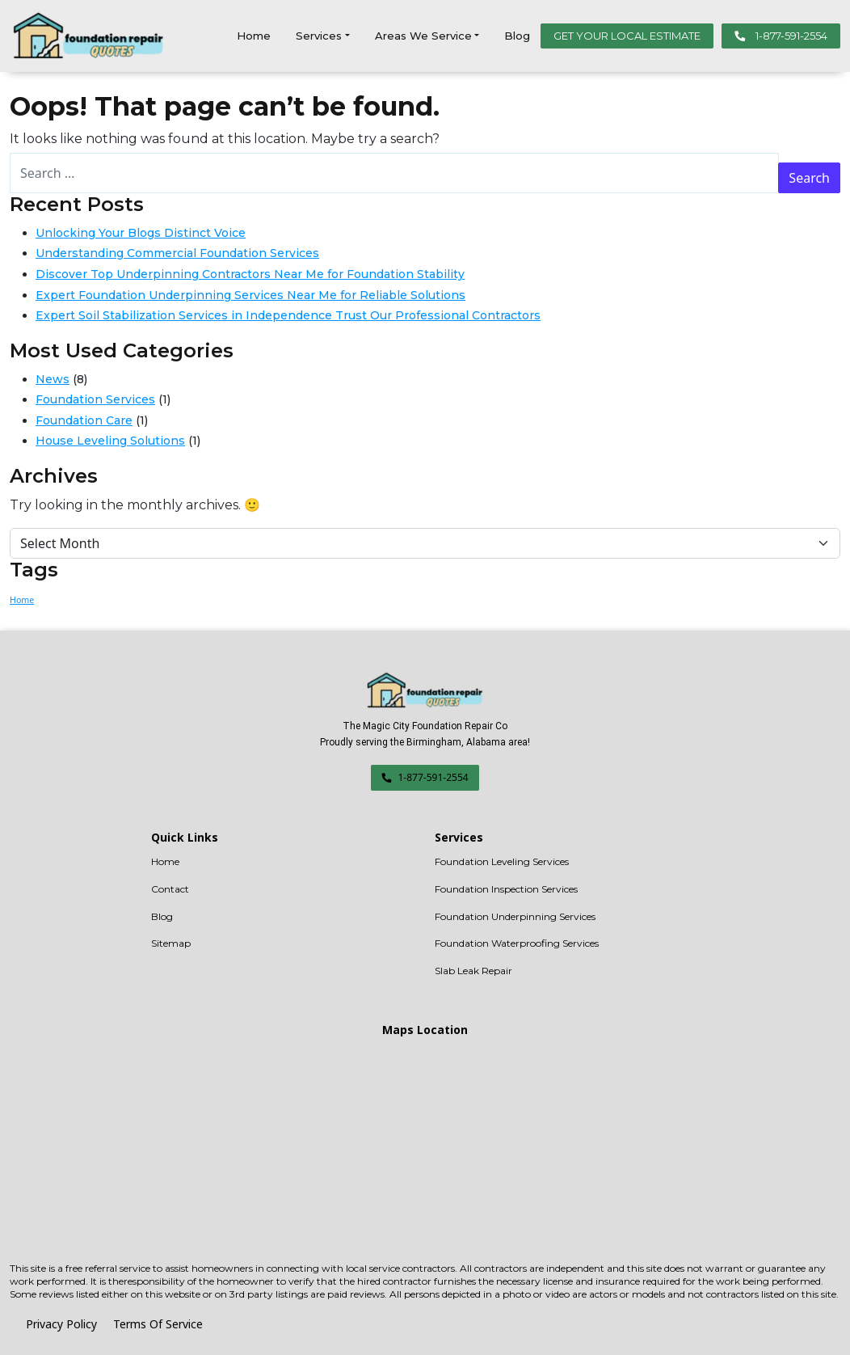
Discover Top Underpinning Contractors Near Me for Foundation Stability (250, 274)
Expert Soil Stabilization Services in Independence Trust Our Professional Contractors (288, 315)
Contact (170, 889)
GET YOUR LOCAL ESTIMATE (627, 35)
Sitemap (171, 943)
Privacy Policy (61, 1324)
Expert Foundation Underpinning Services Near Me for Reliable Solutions (250, 295)
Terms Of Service (158, 1324)
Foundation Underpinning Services (515, 916)
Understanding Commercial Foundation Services (177, 253)
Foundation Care (84, 420)
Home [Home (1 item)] (22, 600)
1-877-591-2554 (780, 35)
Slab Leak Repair (473, 971)
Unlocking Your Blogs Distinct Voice (141, 233)
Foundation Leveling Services (502, 861)
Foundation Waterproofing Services (517, 943)
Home (254, 35)
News (52, 379)
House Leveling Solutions (110, 440)
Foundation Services (95, 399)
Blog (517, 35)
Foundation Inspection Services (506, 889)
